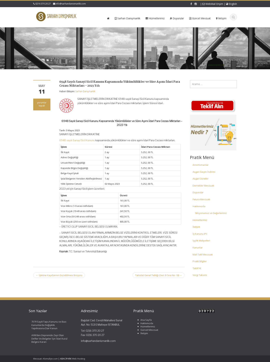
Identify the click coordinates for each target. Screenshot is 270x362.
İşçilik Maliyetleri (201, 240)
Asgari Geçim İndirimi (204, 171)
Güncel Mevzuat (148, 329)
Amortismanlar (201, 164)
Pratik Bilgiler (200, 261)
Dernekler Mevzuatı (203, 185)
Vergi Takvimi (200, 275)
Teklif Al (197, 268)
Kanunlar (198, 247)
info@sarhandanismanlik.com (71, 3)
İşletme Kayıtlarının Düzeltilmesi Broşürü (59, 275)
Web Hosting (78, 358)
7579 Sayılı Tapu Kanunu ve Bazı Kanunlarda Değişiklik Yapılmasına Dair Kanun (47, 325)
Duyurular (198, 192)
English (231, 4)
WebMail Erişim (212, 4)
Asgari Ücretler (201, 178)
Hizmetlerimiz (200, 220)
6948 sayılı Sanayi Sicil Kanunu (77, 140)
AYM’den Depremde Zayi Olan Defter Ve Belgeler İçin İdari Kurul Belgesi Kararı (48, 338)
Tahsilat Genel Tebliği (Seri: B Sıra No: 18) (158, 275)
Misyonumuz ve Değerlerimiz (211, 213)
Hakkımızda (199, 206)
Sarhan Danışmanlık (85, 91)
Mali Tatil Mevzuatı (203, 254)
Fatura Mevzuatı (201, 199)
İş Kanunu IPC (200, 233)
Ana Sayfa (144, 319)
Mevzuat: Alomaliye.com (45, 358)
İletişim (196, 226)
